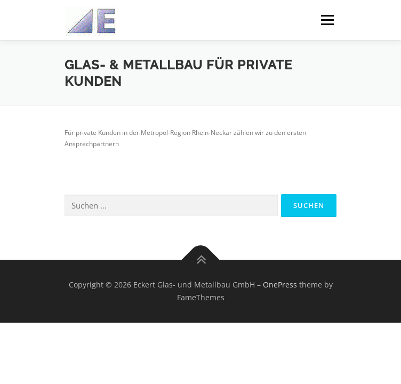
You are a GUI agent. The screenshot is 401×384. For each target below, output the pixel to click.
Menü (326, 20)
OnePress (280, 284)
